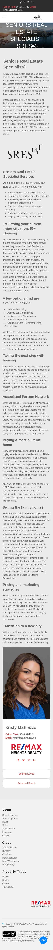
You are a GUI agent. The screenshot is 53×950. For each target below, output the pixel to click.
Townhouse (8, 887)
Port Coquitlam (9, 858)
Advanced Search (26, 783)
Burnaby (6, 851)
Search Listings (10, 815)
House (5, 876)
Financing (7, 832)
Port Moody (8, 864)
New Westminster (11, 861)
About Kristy (8, 828)
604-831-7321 (22, 7)
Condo (5, 883)
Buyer (5, 822)
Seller (5, 825)
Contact (6, 835)
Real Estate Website (37, 924)
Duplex (5, 880)
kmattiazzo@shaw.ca (12, 10)
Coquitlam (7, 854)
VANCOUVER (9, 847)
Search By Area (26, 774)
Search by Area (10, 818)
